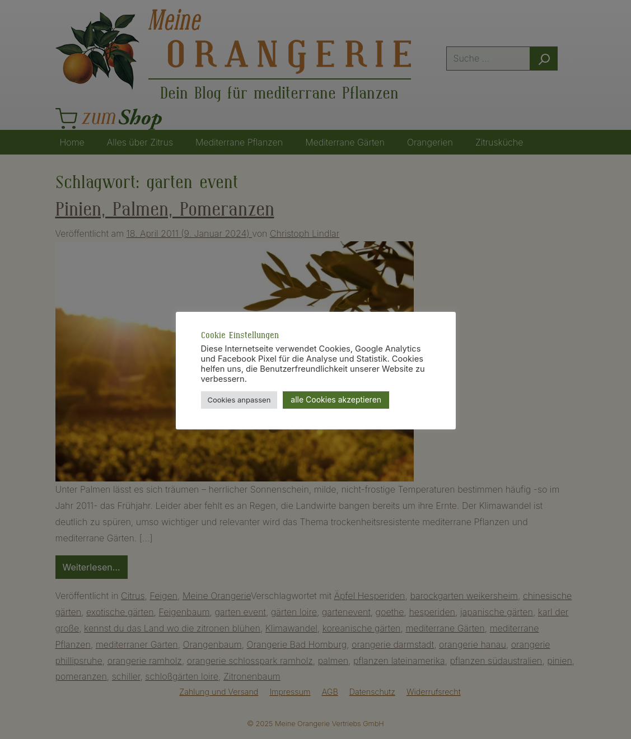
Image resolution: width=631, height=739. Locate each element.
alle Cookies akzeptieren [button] (336, 399)
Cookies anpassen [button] (239, 399)
